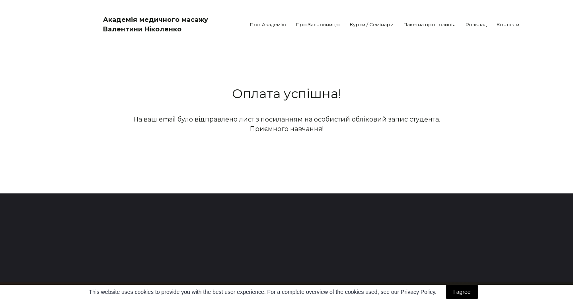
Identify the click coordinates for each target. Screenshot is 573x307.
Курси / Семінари (372, 24)
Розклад (476, 24)
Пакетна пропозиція (429, 24)
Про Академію (268, 24)
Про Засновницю (318, 24)
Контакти (508, 24)
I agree (462, 292)
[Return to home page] (72, 20)
